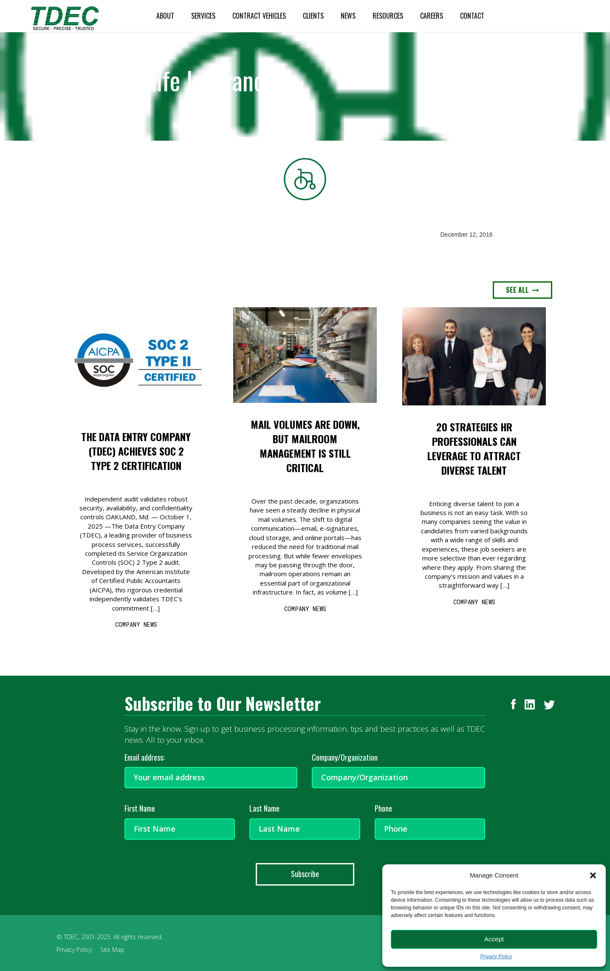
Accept (494, 939)
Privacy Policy (496, 957)
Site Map (112, 950)
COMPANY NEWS (136, 624)
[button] (593, 875)
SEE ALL (522, 290)
